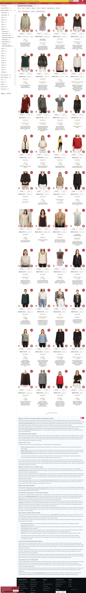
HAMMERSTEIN (42, 317)
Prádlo (2, 48)
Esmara (77, 162)
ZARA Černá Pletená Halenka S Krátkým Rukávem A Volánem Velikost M (77, 403)
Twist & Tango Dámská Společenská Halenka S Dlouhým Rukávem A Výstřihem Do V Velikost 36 (77, 283)
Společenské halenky (6, 45)
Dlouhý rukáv (5, 33)
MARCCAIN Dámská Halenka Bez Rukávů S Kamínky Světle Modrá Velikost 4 (77, 243)
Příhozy (38, 3)
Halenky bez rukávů (21, 592)
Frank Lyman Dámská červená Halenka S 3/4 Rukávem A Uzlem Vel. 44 (25, 128)
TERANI (60, 277)
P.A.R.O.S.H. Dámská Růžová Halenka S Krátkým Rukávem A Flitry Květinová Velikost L (60, 47)
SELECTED (20, 502)
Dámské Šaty (4, 15)
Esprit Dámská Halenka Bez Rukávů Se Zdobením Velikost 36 (25, 86)
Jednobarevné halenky (7, 37)
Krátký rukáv (5, 39)
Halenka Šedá (60, 202)
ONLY (42, 277)
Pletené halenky (5, 41)
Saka (2, 53)
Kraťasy (3, 60)
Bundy (2, 58)
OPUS (77, 199)
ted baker (77, 123)
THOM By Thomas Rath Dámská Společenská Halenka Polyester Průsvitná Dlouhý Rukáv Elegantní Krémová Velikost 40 (77, 88)
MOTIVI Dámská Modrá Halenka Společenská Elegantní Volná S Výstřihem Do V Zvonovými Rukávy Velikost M (42, 363)
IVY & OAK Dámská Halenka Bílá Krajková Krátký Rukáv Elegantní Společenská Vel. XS (43, 48)
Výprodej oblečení (5, 8)
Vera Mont (59, 123)
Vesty (2, 67)
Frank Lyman (25, 123)
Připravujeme (4, 12)
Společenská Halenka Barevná (42, 240)
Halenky (3, 29)
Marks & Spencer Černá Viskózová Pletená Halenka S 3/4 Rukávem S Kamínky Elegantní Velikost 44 (77, 362)
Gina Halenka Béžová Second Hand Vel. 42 (25, 241)
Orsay (25, 317)
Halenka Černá (25, 202)
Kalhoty (2, 19)
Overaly (3, 65)
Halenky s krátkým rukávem (23, 588)
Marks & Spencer (77, 357)
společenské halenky (40, 572)
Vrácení (31, 588)
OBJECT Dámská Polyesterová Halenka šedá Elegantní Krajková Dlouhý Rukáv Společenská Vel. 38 (42, 404)
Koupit (21, 33)
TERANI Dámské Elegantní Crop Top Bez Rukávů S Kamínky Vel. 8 (60, 282)
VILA (60, 79)
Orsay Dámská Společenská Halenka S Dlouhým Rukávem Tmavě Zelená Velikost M (25, 322)
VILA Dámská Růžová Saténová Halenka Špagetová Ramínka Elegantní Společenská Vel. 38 (60, 85)
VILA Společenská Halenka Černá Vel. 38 (43, 203)
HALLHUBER (60, 357)
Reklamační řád (46, 590)
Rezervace (51, 3)
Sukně (2, 26)
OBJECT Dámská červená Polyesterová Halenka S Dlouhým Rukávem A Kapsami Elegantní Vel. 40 (60, 404)
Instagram (70, 586)
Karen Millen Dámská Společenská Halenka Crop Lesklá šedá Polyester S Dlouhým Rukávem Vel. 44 (60, 322)
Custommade (42, 123)
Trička (2, 24)
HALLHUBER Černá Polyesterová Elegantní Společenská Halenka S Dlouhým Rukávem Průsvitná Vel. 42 (60, 362)
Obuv (2, 79)
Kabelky (2, 84)
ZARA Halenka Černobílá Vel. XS (25, 167)
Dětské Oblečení (4, 77)
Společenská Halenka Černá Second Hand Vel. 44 (77, 204)
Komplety (3, 72)
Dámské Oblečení (5, 10)
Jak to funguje (80, 3)
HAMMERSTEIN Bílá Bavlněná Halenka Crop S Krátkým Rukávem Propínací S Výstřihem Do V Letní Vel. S (42, 322)
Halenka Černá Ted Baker (77, 127)
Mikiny (2, 55)
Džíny (2, 22)
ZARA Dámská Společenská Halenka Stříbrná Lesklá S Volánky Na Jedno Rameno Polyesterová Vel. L (25, 363)
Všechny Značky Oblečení (47, 584)
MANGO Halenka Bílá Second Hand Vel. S (42, 167)
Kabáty (2, 62)
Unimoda (25, 199)
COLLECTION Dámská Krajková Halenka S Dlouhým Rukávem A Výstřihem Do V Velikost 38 (77, 47)
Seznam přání (66, 3)
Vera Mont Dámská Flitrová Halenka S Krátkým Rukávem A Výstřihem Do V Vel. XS (60, 128)
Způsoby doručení (33, 584)
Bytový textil (3, 86)
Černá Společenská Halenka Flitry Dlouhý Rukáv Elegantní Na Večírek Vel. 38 (77, 321)
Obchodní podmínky (46, 588)
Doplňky (2, 82)
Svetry (2, 17)
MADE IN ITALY (60, 199)
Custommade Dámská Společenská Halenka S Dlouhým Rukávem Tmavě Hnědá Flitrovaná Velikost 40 (42, 128)
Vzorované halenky (6, 35)
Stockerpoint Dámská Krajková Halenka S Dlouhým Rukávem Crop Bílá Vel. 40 (25, 282)
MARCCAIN (77, 238)
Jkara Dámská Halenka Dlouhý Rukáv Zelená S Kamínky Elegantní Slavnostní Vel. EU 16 (25, 44)
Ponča (2, 69)
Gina (25, 237)
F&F (25, 398)
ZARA (25, 162)
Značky (27, 3)
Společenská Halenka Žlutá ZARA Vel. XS (60, 167)
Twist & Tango (77, 277)
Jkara (25, 39)
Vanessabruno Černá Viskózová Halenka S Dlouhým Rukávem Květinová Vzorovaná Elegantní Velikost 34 (42, 87)
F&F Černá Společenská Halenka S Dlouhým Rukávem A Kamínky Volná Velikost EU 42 (25, 403)
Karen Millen (60, 317)
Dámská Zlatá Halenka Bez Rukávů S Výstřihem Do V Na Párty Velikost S (60, 241)
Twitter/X (70, 584)
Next (75, 504)
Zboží (4, 3)
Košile (2, 51)
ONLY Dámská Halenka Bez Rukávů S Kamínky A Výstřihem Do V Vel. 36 (42, 281)
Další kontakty (58, 586)
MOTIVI (42, 357)
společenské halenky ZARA (32, 496)
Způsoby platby (33, 586)
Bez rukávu (4, 43)
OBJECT (43, 398)
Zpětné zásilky (32, 590)
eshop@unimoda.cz (59, 584)
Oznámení (15, 3)
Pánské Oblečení (4, 75)
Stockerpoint (25, 277)
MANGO (42, 162)
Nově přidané (4, 5)
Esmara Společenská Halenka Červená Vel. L (77, 167)
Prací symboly (45, 586)
